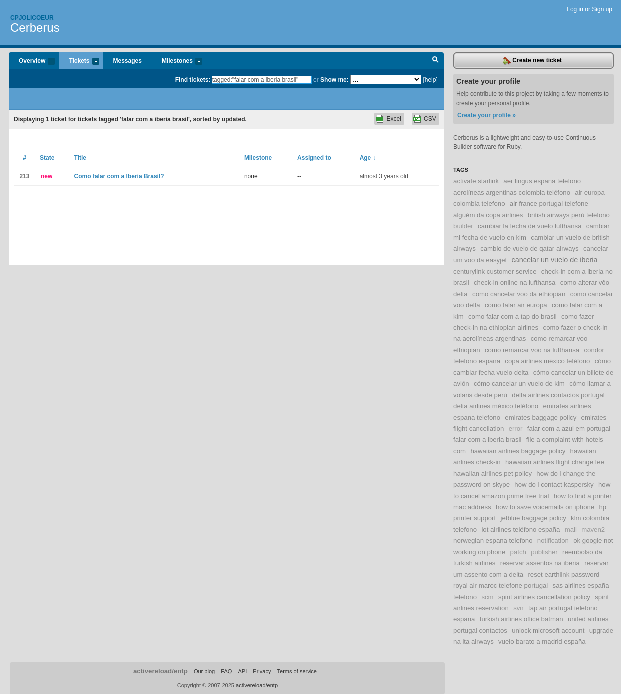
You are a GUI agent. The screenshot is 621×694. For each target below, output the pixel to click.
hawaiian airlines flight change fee (554, 462)
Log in (575, 9)
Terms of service (297, 671)
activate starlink (476, 181)
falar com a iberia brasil (487, 439)
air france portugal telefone (549, 203)
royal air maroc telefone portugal (500, 585)
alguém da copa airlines (488, 215)
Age (368, 157)
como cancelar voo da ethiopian (518, 294)
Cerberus (35, 27)
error (516, 428)
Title (80, 157)
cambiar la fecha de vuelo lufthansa (529, 226)
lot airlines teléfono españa (520, 529)
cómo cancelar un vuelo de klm (519, 383)
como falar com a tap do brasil (512, 316)
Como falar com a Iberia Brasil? (119, 176)
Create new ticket (532, 61)
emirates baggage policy (540, 417)
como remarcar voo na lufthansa (532, 350)
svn (518, 608)
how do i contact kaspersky (553, 484)
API (242, 671)
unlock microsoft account (548, 630)
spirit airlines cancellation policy (544, 597)
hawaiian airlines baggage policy (517, 451)
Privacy (262, 671)
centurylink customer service (494, 271)
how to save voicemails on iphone (545, 507)
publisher (544, 552)
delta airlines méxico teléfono (495, 406)
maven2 (593, 529)
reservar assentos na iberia (540, 563)
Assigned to (314, 157)
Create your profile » (486, 115)
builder (463, 226)
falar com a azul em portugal (568, 428)
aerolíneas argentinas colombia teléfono (511, 192)
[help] (430, 79)
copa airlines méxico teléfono (547, 361)
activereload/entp (160, 671)
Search (435, 60)
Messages (127, 60)
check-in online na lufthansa (515, 282)
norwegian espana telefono (492, 540)
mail (571, 529)
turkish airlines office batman (521, 619)
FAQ (226, 671)
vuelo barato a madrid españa (541, 641)
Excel (393, 118)
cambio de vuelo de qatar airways (529, 248)
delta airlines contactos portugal (558, 395)
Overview (32, 61)
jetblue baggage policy (533, 518)
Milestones (177, 61)
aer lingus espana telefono (542, 181)
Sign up (602, 9)
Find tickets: (193, 79)
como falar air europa (516, 305)
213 (24, 176)
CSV (430, 118)
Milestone (258, 157)
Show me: (334, 79)
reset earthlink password (563, 574)
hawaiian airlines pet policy (492, 473)
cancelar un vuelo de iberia (554, 260)
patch (518, 552)
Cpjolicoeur (32, 17)
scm (487, 597)
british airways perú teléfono (569, 215)
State (47, 157)
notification (553, 540)
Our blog (204, 671)
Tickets (79, 61)
